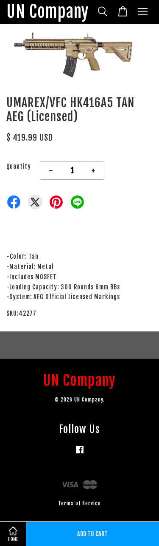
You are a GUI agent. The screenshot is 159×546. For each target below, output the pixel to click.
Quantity (18, 166)
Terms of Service (79, 503)
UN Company (47, 12)
